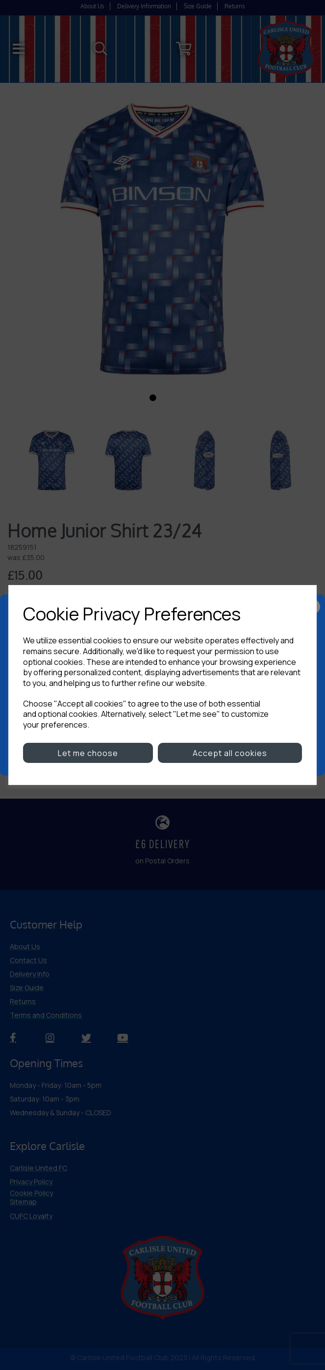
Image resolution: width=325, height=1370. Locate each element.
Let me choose (88, 753)
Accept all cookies (230, 753)
